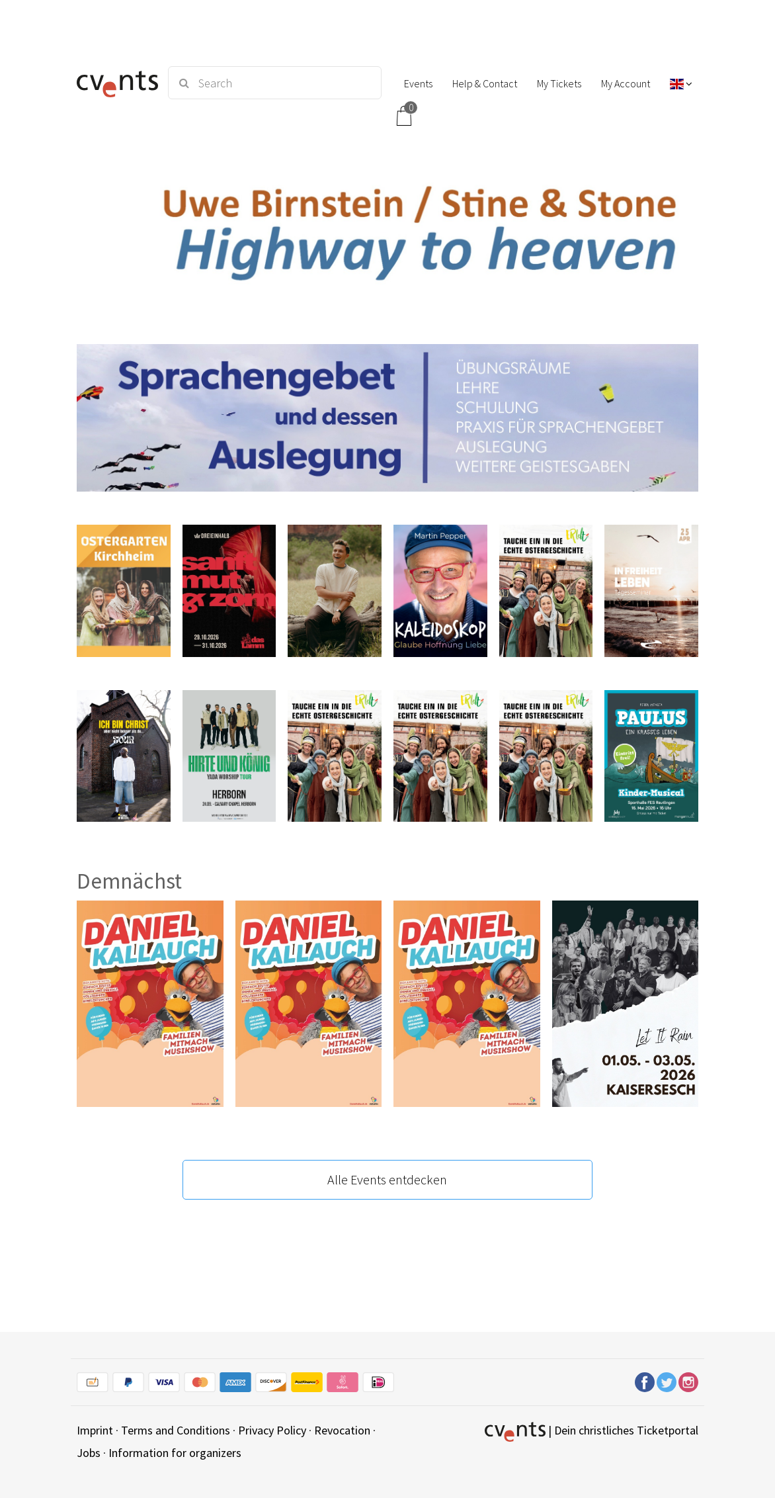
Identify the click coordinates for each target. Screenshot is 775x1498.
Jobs (89, 1452)
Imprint (95, 1430)
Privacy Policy (272, 1430)
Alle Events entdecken (387, 1179)
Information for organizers (174, 1452)
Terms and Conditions (175, 1430)
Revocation (342, 1430)
